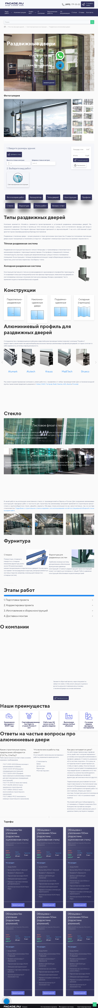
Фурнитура (24, 206)
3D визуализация (65, 12)
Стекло (10, 206)
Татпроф (49, 384)
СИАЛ (43, 384)
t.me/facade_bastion (40, 65)
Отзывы (81, 12)
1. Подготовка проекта (16, 599)
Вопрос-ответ (58, 206)
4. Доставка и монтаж (16, 615)
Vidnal (38, 384)
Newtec (60, 384)
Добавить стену (14, 154)
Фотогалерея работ (15, 197)
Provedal (75, 384)
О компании (41, 12)
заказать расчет (49, 82)
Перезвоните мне (61, 698)
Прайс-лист (32, 12)
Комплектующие (20, 12)
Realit (55, 384)
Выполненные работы (52, 12)
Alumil (69, 384)
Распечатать (79, 165)
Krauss (49, 371)
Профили (86, 197)
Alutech (31, 371)
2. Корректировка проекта (19, 605)
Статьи (74, 12)
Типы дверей (53, 197)
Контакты (89, 12)
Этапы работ (41, 206)
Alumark (12, 371)
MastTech (67, 371)
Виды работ (8, 12)
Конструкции (70, 197)
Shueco (85, 371)
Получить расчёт (81, 160)
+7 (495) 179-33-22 (40, 55)
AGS (64, 384)
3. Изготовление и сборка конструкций (26, 610)
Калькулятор (36, 197)
